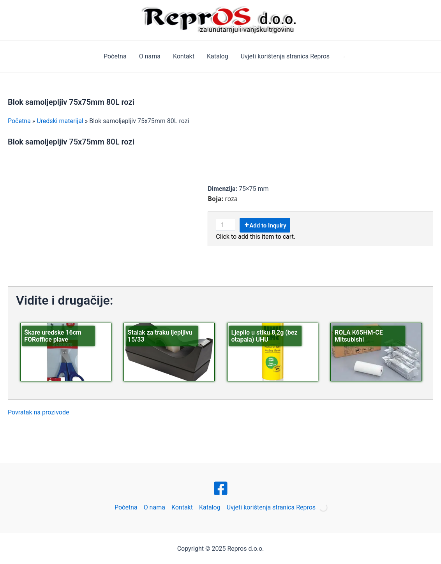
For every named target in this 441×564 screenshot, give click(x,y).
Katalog (217, 56)
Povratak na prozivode (38, 412)
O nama (150, 56)
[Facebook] (220, 488)
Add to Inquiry (267, 225)
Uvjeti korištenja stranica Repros (285, 56)
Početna (115, 56)
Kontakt (183, 56)
